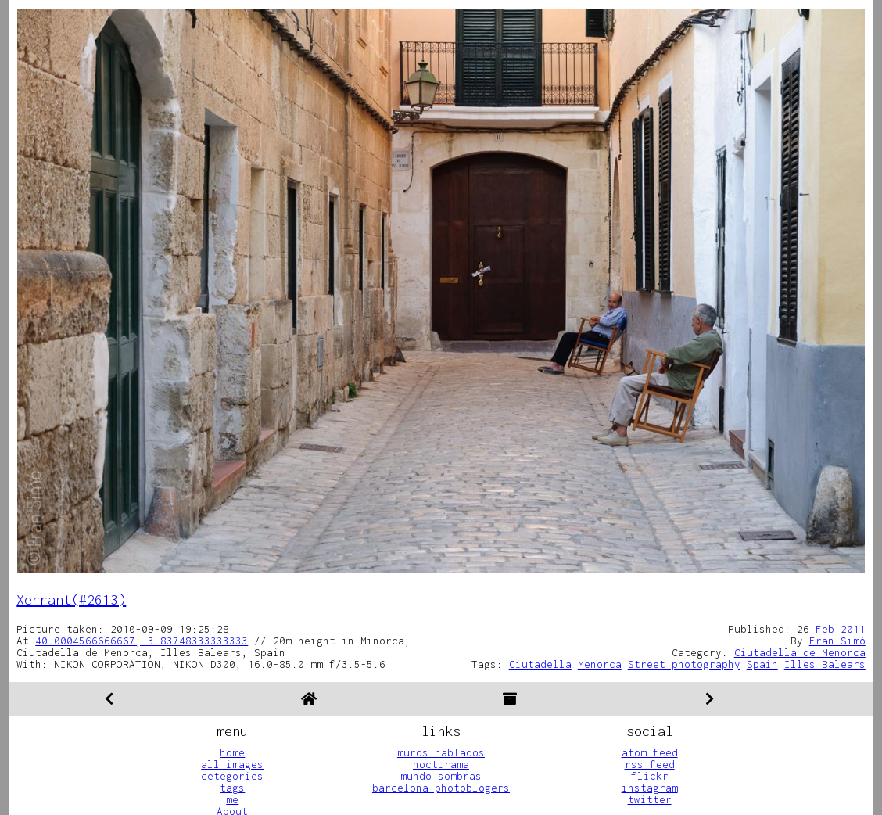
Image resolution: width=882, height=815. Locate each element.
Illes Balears (825, 664)
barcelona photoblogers (441, 787)
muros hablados (441, 752)
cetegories (232, 776)
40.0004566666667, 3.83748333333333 (141, 640)
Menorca (600, 664)
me (232, 799)
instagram (650, 787)
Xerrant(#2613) (71, 599)
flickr (650, 776)
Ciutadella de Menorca (800, 652)
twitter (650, 799)
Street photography (684, 664)
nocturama (441, 764)
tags (232, 787)
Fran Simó (837, 640)
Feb (825, 629)
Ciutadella (540, 664)
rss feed (650, 764)
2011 (853, 629)
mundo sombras (441, 776)
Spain (762, 664)
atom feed (650, 752)
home (232, 752)
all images (232, 764)
